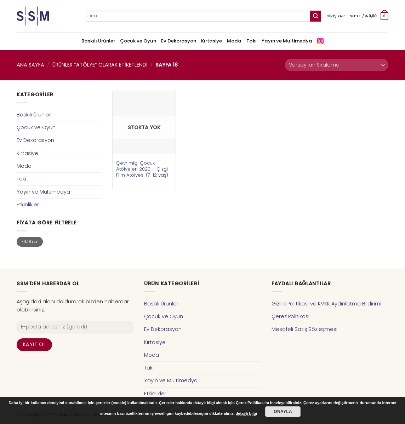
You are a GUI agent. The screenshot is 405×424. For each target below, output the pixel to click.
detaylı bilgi (246, 413)
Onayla (283, 411)
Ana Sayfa (30, 64)
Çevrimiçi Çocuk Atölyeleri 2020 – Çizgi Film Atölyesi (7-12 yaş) (142, 169)
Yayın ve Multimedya (287, 41)
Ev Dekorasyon (178, 41)
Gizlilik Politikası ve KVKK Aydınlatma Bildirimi (326, 303)
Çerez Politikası (290, 316)
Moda (234, 41)
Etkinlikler (28, 204)
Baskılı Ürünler (98, 41)
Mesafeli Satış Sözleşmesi (304, 329)
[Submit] (315, 16)
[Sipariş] (336, 65)
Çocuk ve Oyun (138, 41)
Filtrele (30, 241)
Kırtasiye (211, 41)
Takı (251, 41)
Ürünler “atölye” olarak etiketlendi (100, 64)
